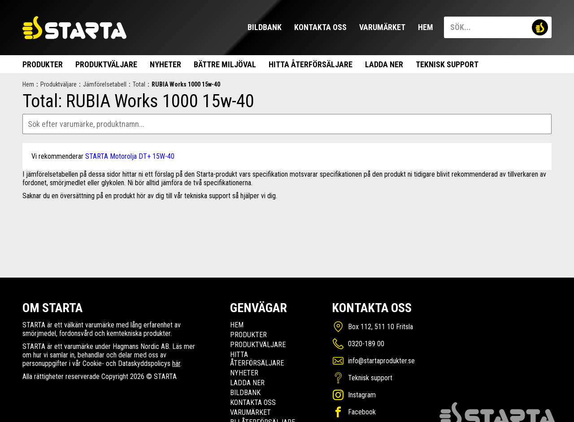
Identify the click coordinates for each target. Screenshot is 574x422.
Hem (425, 27)
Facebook (362, 412)
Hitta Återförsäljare (310, 64)
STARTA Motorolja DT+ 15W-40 (129, 156)
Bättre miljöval (225, 64)
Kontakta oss (320, 27)
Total (139, 84)
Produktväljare (106, 64)
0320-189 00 (366, 343)
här (176, 363)
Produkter (42, 64)
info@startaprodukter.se (381, 361)
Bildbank (265, 27)
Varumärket (382, 27)
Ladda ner (384, 64)
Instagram (362, 395)
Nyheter (165, 64)
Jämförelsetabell (104, 84)
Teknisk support (447, 64)
